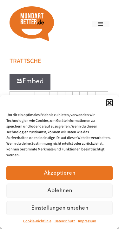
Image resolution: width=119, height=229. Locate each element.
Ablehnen (59, 190)
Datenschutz (65, 221)
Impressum (87, 221)
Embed (30, 81)
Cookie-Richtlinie (37, 221)
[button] (109, 103)
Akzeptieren (59, 173)
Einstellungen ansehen (59, 208)
